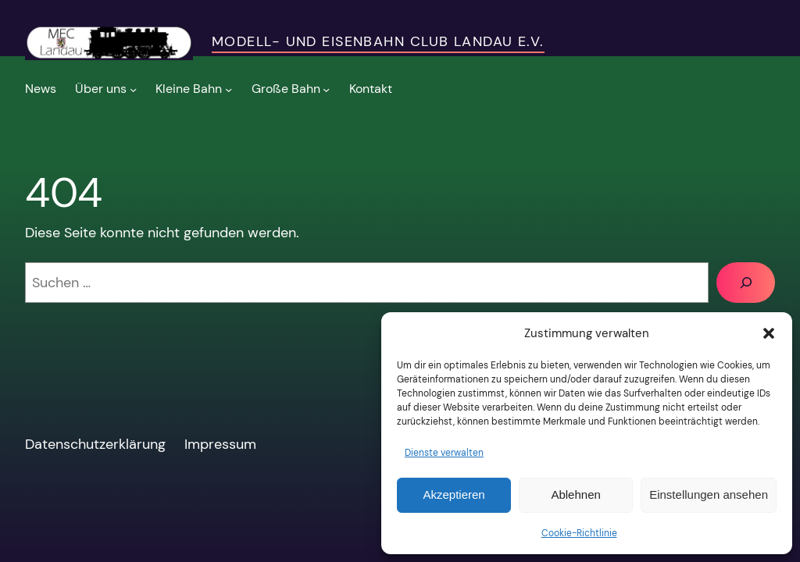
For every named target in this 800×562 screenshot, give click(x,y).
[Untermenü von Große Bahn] (291, 89)
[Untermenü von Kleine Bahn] (193, 89)
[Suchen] (745, 282)
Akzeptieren (453, 494)
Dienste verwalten (444, 452)
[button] (769, 333)
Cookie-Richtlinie (579, 533)
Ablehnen (575, 494)
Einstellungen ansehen (708, 494)
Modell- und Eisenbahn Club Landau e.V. (378, 41)
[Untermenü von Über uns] (106, 89)
